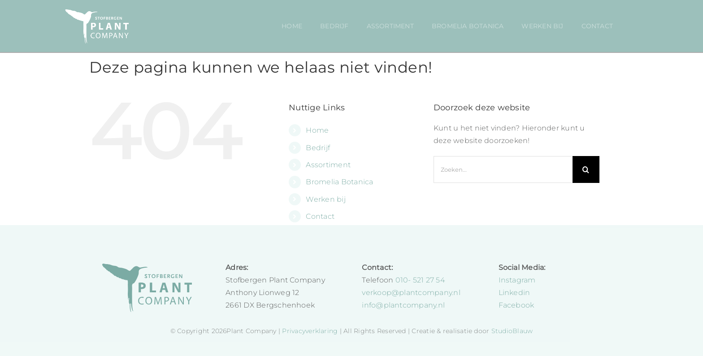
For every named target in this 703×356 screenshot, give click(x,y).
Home (317, 130)
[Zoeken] (586, 169)
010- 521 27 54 (420, 280)
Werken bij (325, 199)
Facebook (516, 305)
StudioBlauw (512, 331)
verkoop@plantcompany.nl (411, 292)
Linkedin (514, 292)
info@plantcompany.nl (403, 305)
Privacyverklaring (310, 331)
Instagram (517, 280)
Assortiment (328, 165)
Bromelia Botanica (339, 182)
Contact (320, 216)
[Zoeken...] (503, 169)
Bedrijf (318, 147)
